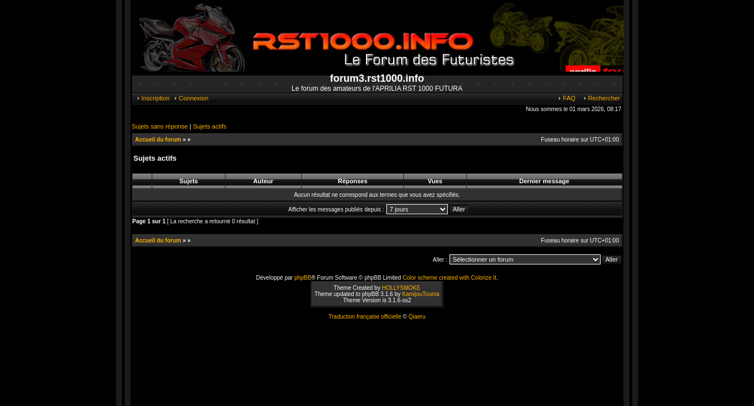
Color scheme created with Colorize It (449, 278)
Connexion (191, 98)
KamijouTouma (420, 294)
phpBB (302, 278)
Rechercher (601, 98)
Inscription (153, 98)
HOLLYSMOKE (401, 288)
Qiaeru (416, 317)
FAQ (566, 98)
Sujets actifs (209, 126)
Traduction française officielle (365, 317)
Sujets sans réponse (160, 126)
